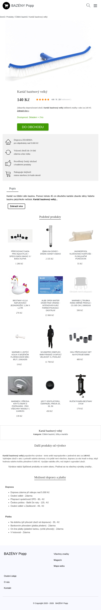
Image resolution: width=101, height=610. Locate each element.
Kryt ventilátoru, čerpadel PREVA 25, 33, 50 (50, 403)
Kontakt (7, 588)
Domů (2, 17)
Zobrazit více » (23, 111)
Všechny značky (61, 554)
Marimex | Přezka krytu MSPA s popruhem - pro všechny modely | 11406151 (20, 406)
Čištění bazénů (21, 17)
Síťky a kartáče (61, 434)
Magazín (58, 560)
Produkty (10, 17)
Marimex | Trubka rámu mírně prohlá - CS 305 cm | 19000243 (81, 302)
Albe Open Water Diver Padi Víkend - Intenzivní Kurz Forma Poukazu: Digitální (50, 305)
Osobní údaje (10, 576)
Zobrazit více (16, 206)
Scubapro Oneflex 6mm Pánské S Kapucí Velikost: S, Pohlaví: (50, 354)
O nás (7, 582)
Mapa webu (59, 566)
